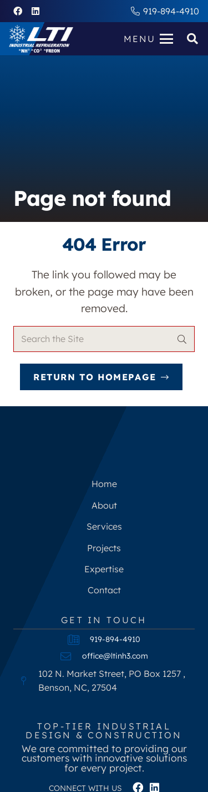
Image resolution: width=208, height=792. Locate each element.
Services (104, 526)
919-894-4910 (115, 639)
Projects (104, 547)
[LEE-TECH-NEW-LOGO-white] (41, 39)
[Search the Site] (104, 339)
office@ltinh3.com (115, 656)
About (104, 505)
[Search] (181, 339)
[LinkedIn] (35, 11)
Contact (104, 590)
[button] (148, 39)
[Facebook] (18, 11)
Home (104, 483)
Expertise (104, 568)
